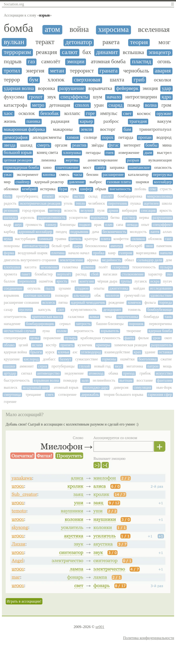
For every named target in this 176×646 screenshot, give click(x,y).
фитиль (75, 239)
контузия (87, 281)
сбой (95, 274)
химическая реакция (130, 345)
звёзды (97, 145)
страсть (166, 189)
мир (7, 182)
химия (73, 137)
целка (34, 338)
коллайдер (162, 182)
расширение (113, 175)
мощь (167, 366)
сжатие (166, 359)
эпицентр (160, 52)
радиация (60, 121)
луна (46, 331)
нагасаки (110, 274)
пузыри (166, 267)
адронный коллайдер (35, 232)
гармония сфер (160, 395)
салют (69, 52)
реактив (79, 145)
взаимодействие (117, 352)
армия (113, 210)
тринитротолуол (155, 129)
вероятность (84, 331)
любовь (140, 189)
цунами (65, 288)
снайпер (23, 182)
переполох (27, 281)
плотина (58, 253)
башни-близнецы (110, 324)
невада (132, 225)
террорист (82, 71)
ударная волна (19, 88)
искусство (164, 373)
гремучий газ (134, 295)
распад (81, 274)
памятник (164, 246)
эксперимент (27, 175)
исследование (161, 288)
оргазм (61, 145)
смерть (43, 145)
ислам (37, 345)
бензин (92, 175)
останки (165, 352)
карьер (86, 121)
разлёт (107, 196)
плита (105, 239)
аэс (74, 352)
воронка (46, 88)
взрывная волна (46, 380)
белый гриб (61, 246)
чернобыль (136, 71)
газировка (120, 267)
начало (114, 96)
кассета (30, 267)
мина (166, 145)
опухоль (34, 288)
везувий (87, 210)
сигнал (26, 373)
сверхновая (87, 80)
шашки (9, 366)
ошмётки (127, 359)
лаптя (154, 232)
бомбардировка (129, 196)
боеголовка (148, 359)
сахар (8, 310)
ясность (70, 210)
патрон (152, 366)
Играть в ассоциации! (24, 601)
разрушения (162, 217)
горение (10, 402)
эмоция (150, 88)
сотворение (67, 395)
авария (163, 71)
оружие (164, 113)
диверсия (121, 387)
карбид (9, 232)
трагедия (138, 121)
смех (50, 395)
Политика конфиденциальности (148, 638)
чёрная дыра (107, 281)
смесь (64, 175)
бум (33, 80)
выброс (96, 182)
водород (163, 137)
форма (9, 253)
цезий (23, 345)
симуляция (142, 387)
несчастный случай (19, 331)
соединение (13, 288)
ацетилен (151, 203)
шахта (117, 80)
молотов (112, 295)
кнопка (49, 175)
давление (76, 182)
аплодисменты (47, 137)
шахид (26, 145)
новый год (102, 366)
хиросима (113, 29)
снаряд (115, 105)
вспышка (133, 52)
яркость (165, 210)
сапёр (100, 167)
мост (87, 167)
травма (60, 239)
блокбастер (44, 274)
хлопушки (12, 267)
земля (86, 129)
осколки (162, 80)
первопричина (160, 324)
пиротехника (127, 317)
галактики (76, 317)
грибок (145, 373)
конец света (47, 152)
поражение (52, 338)
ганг (168, 239)
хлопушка (72, 152)
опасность (163, 167)
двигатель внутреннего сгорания (30, 260)
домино (88, 267)
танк (168, 317)
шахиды (10, 217)
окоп (168, 338)
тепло (80, 203)
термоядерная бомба (21, 167)
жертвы (71, 160)
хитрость (83, 324)
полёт (103, 267)
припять (66, 345)
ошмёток (46, 281)
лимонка (48, 160)
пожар (133, 105)
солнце (90, 137)
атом (52, 29)
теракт (45, 42)
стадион (82, 288)
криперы (103, 345)
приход (129, 373)
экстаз (79, 196)
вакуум (164, 121)
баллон (9, 281)
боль (7, 196)
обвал (129, 260)
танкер (50, 225)
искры (64, 196)
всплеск (48, 302)
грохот (36, 97)
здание (149, 352)
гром (166, 105)
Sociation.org (14, 4)
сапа (119, 225)
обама (113, 373)
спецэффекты (74, 96)
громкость (34, 225)
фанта (129, 338)
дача (95, 232)
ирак (97, 225)
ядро (166, 96)
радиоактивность (51, 217)
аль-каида (81, 295)
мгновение (49, 267)
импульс (108, 113)
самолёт (50, 61)
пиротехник (117, 203)
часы (78, 175)
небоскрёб (134, 246)
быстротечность (17, 380)
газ (31, 61)
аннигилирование (103, 160)
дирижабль (90, 395)
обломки (11, 189)
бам (127, 129)
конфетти (121, 239)
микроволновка (159, 196)
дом (169, 260)
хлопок (56, 80)
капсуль (44, 310)
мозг (164, 42)
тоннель (134, 310)
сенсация (148, 210)
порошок (136, 324)
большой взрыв (18, 152)
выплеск (10, 387)
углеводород (91, 352)
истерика (47, 189)
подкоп (84, 225)
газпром (125, 253)
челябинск (96, 203)
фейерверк (127, 88)
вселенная (154, 29)
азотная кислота (37, 295)
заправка (116, 167)
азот (60, 310)
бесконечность (114, 232)
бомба (18, 28)
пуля (100, 210)
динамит (107, 52)
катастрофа (15, 105)
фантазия (164, 380)
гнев (109, 152)
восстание (145, 380)
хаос (8, 113)
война (79, 29)
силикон (138, 239)
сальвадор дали (149, 260)
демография (16, 137)
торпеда (165, 302)
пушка (135, 203)
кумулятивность (84, 310)
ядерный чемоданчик (88, 302)
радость (10, 203)
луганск (140, 281)
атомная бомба (108, 61)
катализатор (138, 175)
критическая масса (47, 317)
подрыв (13, 61)
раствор (129, 217)
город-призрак (33, 210)
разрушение (71, 88)
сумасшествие (86, 359)
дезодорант (112, 310)
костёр (51, 345)
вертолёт (64, 274)
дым (148, 152)
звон (149, 246)
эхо (169, 274)
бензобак (50, 113)
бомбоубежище (159, 310)
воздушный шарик (33, 253)
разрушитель (161, 345)
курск (49, 352)
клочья (63, 352)
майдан (139, 288)
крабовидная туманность (101, 338)
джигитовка (118, 288)
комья (94, 317)
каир (111, 253)
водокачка (99, 217)
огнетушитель (15, 317)
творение (133, 331)
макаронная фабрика (24, 129)
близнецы (68, 225)
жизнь (10, 121)
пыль (49, 288)
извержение (128, 152)
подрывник (79, 232)
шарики (142, 182)
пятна (63, 302)
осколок (26, 113)
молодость (138, 232)
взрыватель (110, 331)
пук (73, 189)
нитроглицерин (141, 96)
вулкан (14, 42)
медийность (111, 260)
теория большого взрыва (123, 395)
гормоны (109, 359)
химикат (45, 239)
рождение (116, 302)
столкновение (133, 274)
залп (85, 380)
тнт (73, 281)
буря (63, 189)
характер (155, 274)
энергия (35, 71)
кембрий (29, 189)
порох (107, 137)
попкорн (62, 295)
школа (167, 203)
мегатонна (134, 366)
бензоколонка (96, 246)
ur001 (99, 627)
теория (139, 42)
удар (166, 88)
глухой (84, 366)
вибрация (129, 210)
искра (155, 281)
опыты (99, 288)
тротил (12, 71)
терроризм (17, 52)
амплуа (116, 246)
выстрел (164, 152)
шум (97, 96)
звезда (9, 145)
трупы (126, 281)
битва (114, 217)
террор (12, 80)
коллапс (72, 113)
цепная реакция (18, 160)
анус (18, 225)
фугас (113, 145)
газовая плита (119, 182)
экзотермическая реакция (40, 203)
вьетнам (125, 380)
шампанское (139, 167)
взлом (62, 331)
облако (9, 345)
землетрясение (71, 260)
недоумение (74, 373)
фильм (143, 338)
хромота (10, 274)
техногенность (144, 267)
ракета (111, 42)
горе (90, 113)
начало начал (78, 253)
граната (109, 71)
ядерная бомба (160, 331)
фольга (150, 302)
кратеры (91, 239)
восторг (108, 129)
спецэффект (162, 225)
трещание (33, 395)
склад (92, 196)
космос (144, 113)
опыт (145, 225)
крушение (12, 359)
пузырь (71, 338)
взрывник (11, 295)
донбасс (49, 359)
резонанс (11, 210)
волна (151, 105)
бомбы (151, 145)
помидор (70, 380)
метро (38, 105)
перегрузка (162, 175)
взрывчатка (100, 88)
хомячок (134, 302)
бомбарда (151, 317)
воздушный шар (36, 387)
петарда (125, 137)
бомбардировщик (40, 324)
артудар (10, 373)
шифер (86, 189)
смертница (12, 395)
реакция (46, 52)
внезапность (120, 189)
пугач (167, 281)
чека (108, 317)
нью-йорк (164, 387)
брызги (36, 352)
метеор (54, 210)
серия (42, 366)
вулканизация (160, 160)
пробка (98, 253)
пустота (25, 310)
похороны (12, 246)
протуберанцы (63, 366)
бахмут (65, 359)
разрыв (133, 160)
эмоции (76, 61)
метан (57, 71)
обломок (155, 239)
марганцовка (146, 253)
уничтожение (67, 167)
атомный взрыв (66, 387)
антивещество (48, 373)
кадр (7, 225)
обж (97, 295)
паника (34, 121)
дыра (78, 246)
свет (127, 113)
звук (51, 96)
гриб (139, 80)
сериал (64, 324)
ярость (62, 281)
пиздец (61, 232)
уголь (68, 203)
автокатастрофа (35, 246)
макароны (63, 129)
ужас (8, 175)
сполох (82, 105)
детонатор (78, 42)
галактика (70, 267)
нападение (12, 324)
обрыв (100, 189)
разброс (111, 121)
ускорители (78, 217)
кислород (31, 359)
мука (8, 239)
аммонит (27, 366)
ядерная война (15, 352)
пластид (141, 61)
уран (99, 105)
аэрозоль (27, 217)
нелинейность (104, 380)
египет (48, 196)
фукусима (14, 97)
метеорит (132, 145)
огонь (164, 61)
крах (137, 352)
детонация (59, 105)
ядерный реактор (49, 182)
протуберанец (27, 196)
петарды (93, 152)
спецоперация (15, 338)
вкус (118, 366)
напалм (166, 253)
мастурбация (25, 239)
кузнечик (85, 345)
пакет (26, 274)
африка (93, 260)
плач (109, 225)
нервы (144, 217)
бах (86, 52)
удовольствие (161, 295)
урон (156, 338)
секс (153, 189)
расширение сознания (21, 302)
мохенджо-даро (96, 387)
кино (47, 167)
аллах (167, 232)
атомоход (96, 373)
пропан (145, 137)
